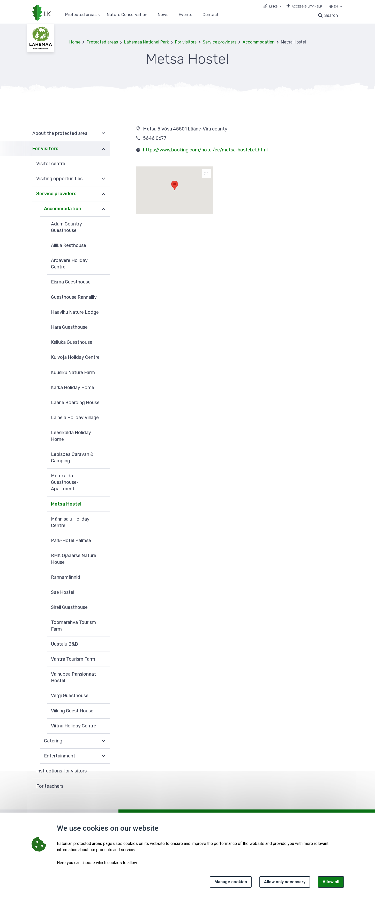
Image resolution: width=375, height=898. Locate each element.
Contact (210, 15)
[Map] (206, 173)
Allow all (330, 882)
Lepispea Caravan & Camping (72, 457)
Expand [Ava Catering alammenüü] (103, 741)
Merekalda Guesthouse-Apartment (65, 482)
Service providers (219, 42)
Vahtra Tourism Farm (73, 659)
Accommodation (259, 42)
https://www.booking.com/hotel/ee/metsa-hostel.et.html (205, 150)
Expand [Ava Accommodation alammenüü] (103, 208)
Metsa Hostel (66, 504)
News (163, 15)
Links (273, 6)
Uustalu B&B (64, 644)
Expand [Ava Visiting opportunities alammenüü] (103, 178)
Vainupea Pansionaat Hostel (73, 677)
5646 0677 (154, 138)
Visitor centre (50, 163)
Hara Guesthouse (69, 327)
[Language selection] (341, 7)
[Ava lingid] (272, 6)
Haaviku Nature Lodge (75, 312)
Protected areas (102, 42)
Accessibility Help (307, 6)
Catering (53, 741)
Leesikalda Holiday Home (71, 436)
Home (74, 42)
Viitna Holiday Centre (73, 726)
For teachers (49, 786)
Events (185, 15)
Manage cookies (230, 881)
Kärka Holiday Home (72, 387)
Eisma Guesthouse (71, 282)
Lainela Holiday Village (75, 417)
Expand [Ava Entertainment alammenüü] (103, 756)
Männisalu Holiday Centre (70, 522)
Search (331, 15)
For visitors (186, 42)
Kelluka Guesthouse (71, 342)
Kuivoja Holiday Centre (75, 357)
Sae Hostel (62, 592)
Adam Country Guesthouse (66, 227)
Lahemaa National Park (146, 42)
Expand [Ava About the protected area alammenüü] (103, 133)
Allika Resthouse (68, 245)
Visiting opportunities (59, 178)
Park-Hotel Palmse (71, 540)
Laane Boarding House (75, 402)
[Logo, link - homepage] (41, 13)
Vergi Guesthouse (69, 695)
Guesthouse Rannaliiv (74, 297)
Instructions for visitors (61, 771)
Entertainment (59, 756)
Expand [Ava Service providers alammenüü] (103, 193)
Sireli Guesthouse (69, 607)
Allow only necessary (284, 881)
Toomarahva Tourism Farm (73, 625)
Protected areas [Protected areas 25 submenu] (80, 15)
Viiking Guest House (72, 711)
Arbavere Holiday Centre (69, 264)
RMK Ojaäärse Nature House (73, 559)
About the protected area (59, 133)
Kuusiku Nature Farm (73, 372)
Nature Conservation (127, 15)
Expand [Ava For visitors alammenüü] (103, 148)
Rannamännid (65, 577)
